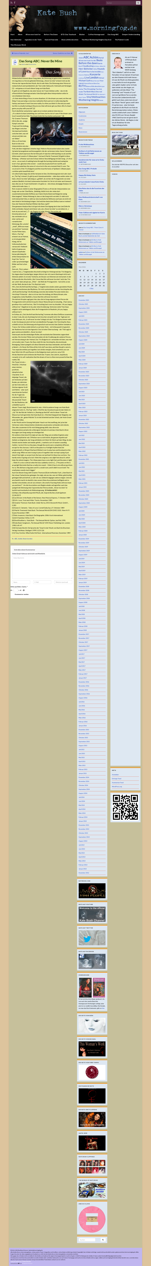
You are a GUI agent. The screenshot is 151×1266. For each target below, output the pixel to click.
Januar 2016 (83, 726)
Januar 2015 (83, 773)
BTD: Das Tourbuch (68, 34)
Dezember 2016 (84, 682)
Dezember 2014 (84, 777)
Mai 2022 (82, 443)
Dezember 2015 (84, 729)
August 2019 (83, 555)
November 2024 (84, 328)
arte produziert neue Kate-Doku (91, 182)
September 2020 (84, 503)
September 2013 (84, 837)
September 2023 (84, 383)
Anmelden (115, 774)
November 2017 (84, 638)
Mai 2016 (82, 710)
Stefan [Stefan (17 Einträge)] (81, 89)
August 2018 (83, 602)
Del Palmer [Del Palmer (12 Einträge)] (97, 66)
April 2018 (82, 618)
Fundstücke (82, 116)
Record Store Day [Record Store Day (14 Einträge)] (94, 83)
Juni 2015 (82, 753)
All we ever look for (33, 34)
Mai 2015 (82, 757)
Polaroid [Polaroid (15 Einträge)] (86, 83)
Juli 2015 (81, 749)
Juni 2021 (82, 467)
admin (23, 64)
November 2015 (84, 733)
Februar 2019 (83, 578)
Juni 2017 (82, 658)
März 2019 (82, 574)
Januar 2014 (83, 821)
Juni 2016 (82, 706)
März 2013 (82, 861)
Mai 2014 (82, 805)
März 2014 (82, 813)
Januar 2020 (83, 535)
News (80, 128)
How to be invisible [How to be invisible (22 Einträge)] (93, 72)
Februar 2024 (83, 364)
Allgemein (82, 112)
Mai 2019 (82, 566)
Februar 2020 (83, 531)
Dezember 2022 (84, 419)
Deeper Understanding (131, 34)
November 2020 (84, 495)
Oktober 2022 (83, 423)
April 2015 (82, 761)
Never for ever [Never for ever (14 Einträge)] (95, 81)
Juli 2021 (81, 463)
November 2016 (84, 686)
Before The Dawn (51, 34)
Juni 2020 (82, 515)
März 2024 (82, 360)
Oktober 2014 (83, 785)
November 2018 (84, 590)
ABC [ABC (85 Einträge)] (86, 57)
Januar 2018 (83, 630)
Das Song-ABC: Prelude (88, 169)
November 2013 (84, 829)
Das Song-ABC (113, 34)
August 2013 (83, 841)
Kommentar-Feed (118, 782)
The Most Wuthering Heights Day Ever (97, 40)
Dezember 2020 (84, 491)
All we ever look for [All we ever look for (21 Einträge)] (86, 60)
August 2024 (83, 340)
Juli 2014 (81, 797)
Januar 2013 (83, 869)
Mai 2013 (82, 853)
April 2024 (82, 356)
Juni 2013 (82, 849)
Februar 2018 (83, 626)
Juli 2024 (81, 344)
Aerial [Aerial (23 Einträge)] (101, 58)
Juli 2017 (81, 654)
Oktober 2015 (83, 737)
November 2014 (84, 781)
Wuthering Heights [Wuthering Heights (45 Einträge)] (89, 99)
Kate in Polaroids (51, 40)
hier (103, 1008)
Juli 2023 (81, 391)
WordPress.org (117, 786)
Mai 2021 (82, 471)
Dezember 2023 (84, 372)
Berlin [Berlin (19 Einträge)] (100, 63)
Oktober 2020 (83, 499)
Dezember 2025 (84, 300)
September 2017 (84, 646)
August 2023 (83, 387)
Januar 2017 (83, 678)
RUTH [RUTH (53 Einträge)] (82, 85)
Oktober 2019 (83, 547)
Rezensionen (32, 64)
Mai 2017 (82, 662)
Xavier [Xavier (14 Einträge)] (101, 100)
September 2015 (84, 741)
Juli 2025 (81, 316)
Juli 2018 (81, 606)
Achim (20, 539)
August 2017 (83, 650)
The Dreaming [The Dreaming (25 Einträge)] (89, 89)
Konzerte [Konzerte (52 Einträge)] (95, 74)
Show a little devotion (69, 40)
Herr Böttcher (16, 40)
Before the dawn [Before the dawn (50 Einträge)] (88, 63)
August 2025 (83, 312)
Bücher (82, 34)
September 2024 (84, 336)
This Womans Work (18, 45)
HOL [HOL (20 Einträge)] (95, 69)
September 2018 (84, 598)
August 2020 (83, 507)
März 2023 (82, 407)
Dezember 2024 (84, 324)
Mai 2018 (82, 614)
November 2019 (84, 543)
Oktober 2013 (83, 833)
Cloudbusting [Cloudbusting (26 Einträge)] (87, 66)
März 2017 (82, 670)
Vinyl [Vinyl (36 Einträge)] (89, 97)
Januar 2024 (83, 368)
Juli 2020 (81, 511)
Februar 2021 (83, 483)
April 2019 (82, 570)
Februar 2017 (83, 674)
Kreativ (81, 124)
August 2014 (83, 793)
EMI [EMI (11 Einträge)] (104, 66)
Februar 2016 (83, 722)
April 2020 (82, 523)
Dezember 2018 (84, 586)
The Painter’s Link (122, 40)
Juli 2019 (81, 558)
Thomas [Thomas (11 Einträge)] (84, 97)
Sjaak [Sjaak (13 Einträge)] (102, 86)
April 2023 (82, 403)
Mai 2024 (82, 352)
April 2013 (82, 857)
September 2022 (84, 427)
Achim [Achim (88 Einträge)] (94, 57)
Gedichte (82, 120)
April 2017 (82, 666)
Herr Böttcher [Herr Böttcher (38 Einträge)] (86, 68)
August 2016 (83, 698)
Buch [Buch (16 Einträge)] (80, 66)
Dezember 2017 (84, 634)
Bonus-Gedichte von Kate (61, 53)
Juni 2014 (82, 801)
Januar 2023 (83, 415)
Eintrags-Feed (116, 778)
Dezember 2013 (84, 825)
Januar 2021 (83, 487)
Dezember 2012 (84, 873)
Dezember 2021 (84, 459)
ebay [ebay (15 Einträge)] (101, 66)
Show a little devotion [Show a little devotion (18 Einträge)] (93, 86)
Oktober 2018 (83, 594)
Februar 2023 (83, 411)
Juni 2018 (82, 610)
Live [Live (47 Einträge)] (87, 77)
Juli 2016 (81, 702)
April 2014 (82, 809)
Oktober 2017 (83, 642)
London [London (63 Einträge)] (93, 77)
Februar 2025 (83, 320)
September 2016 (84, 694)
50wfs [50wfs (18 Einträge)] (81, 58)
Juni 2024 (82, 348)
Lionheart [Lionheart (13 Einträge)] (81, 78)
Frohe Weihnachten (86, 144)
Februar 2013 (83, 865)
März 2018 (82, 622)
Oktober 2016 (83, 690)
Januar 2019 (83, 582)
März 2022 (82, 451)
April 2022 (82, 447)
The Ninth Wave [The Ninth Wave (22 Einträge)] (89, 92)
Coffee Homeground (96, 34)
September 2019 (84, 551)
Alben (20, 34)
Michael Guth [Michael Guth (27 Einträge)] (84, 80)
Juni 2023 (82, 395)
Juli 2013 (81, 845)
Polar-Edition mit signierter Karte (92, 212)
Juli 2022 (81, 435)
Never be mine (27, 539)
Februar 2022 (83, 455)
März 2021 (82, 479)
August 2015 (83, 745)
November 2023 (84, 376)
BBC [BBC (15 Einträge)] (95, 60)
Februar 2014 (83, 817)
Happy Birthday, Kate (87, 175)
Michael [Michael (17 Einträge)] (101, 78)
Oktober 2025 (83, 304)
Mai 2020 (82, 519)
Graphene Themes (27, 1263)
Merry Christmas (85, 206)
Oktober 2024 (83, 332)
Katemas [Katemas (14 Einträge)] (86, 75)
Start (12, 34)
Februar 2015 (83, 769)
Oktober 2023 (83, 380)
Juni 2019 (82, 562)
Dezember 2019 (84, 539)
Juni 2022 (82, 439)
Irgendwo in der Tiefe (33, 40)
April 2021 (82, 475)
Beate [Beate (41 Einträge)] (99, 60)
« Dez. (91, 288)
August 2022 (83, 431)
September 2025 (84, 308)
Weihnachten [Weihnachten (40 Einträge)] (98, 96)
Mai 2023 (82, 399)
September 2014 (84, 789)
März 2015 (82, 765)
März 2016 (82, 718)
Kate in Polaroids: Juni (21, 53)
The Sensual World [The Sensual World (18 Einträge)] (90, 94)
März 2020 (82, 527)
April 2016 (82, 714)
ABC (16, 539)
